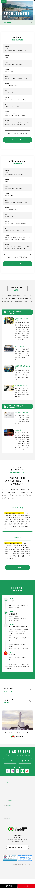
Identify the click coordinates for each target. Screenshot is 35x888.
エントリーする (17, 140)
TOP (4, 745)
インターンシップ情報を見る (17, 133)
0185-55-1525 (19, 752)
